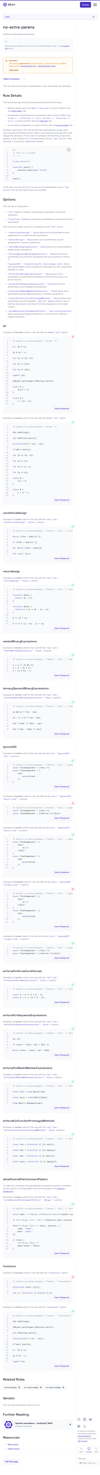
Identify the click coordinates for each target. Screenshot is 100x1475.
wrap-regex (16, 111)
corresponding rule (28, 66)
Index (50, 17)
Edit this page (11, 1461)
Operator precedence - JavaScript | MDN (33, 1423)
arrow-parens (62, 125)
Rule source (13, 1444)
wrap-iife (43, 121)
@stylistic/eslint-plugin (47, 66)
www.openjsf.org (84, 1436)
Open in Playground (62, 408)
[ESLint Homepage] (9, 4)
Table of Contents (14, 79)
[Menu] (95, 5)
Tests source (13, 1448)
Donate (85, 5)
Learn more (13, 70)
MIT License (82, 1441)
